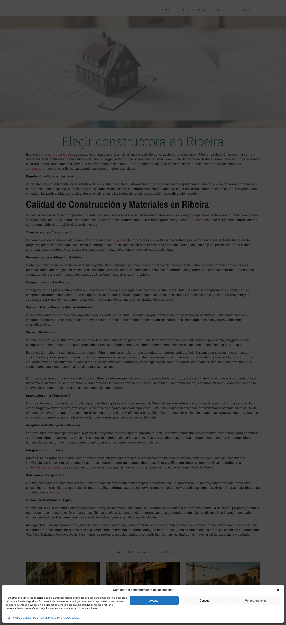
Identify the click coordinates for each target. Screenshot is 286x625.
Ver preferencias (255, 600)
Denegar (205, 600)
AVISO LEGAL (71, 617)
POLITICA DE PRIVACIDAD (47, 617)
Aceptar (154, 600)
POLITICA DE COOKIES (18, 617)
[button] (278, 590)
